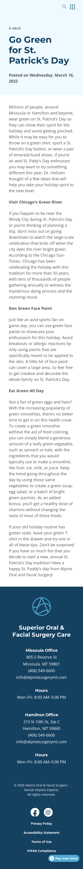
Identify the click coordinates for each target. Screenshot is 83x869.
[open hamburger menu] (72, 7)
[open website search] (67, 7)
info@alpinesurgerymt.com (41, 677)
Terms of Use (41, 842)
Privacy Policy (41, 823)
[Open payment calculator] (63, 858)
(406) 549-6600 (41, 670)
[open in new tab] (41, 660)
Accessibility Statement (42, 832)
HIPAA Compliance (41, 851)
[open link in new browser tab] (35, 812)
